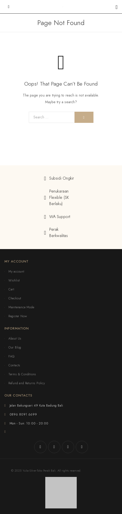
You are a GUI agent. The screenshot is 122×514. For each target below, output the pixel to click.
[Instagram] (54, 447)
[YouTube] (82, 447)
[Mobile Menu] (8, 6)
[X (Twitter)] (68, 447)
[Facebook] (40, 447)
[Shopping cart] (117, 7)
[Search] (83, 117)
